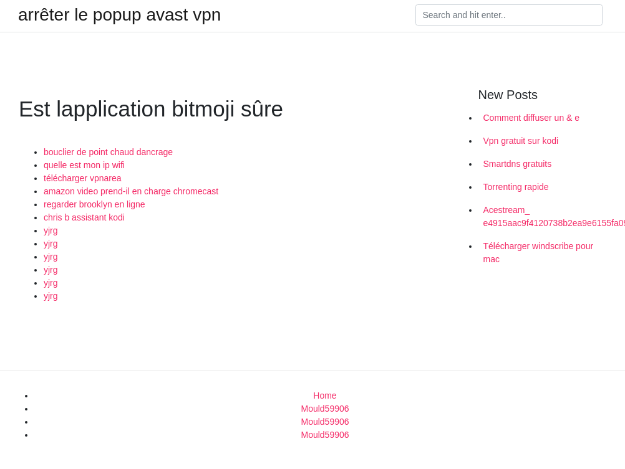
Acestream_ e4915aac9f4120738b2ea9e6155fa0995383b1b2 (549, 216)
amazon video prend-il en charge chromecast (131, 191)
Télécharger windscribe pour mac (538, 252)
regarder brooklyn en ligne (94, 204)
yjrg (51, 230)
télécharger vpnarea (83, 178)
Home (324, 395)
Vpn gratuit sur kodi (521, 141)
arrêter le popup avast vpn (119, 14)
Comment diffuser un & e (531, 118)
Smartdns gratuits (517, 164)
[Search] (509, 15)
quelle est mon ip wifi (84, 165)
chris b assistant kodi (84, 217)
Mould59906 (325, 409)
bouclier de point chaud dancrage (108, 152)
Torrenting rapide (516, 187)
